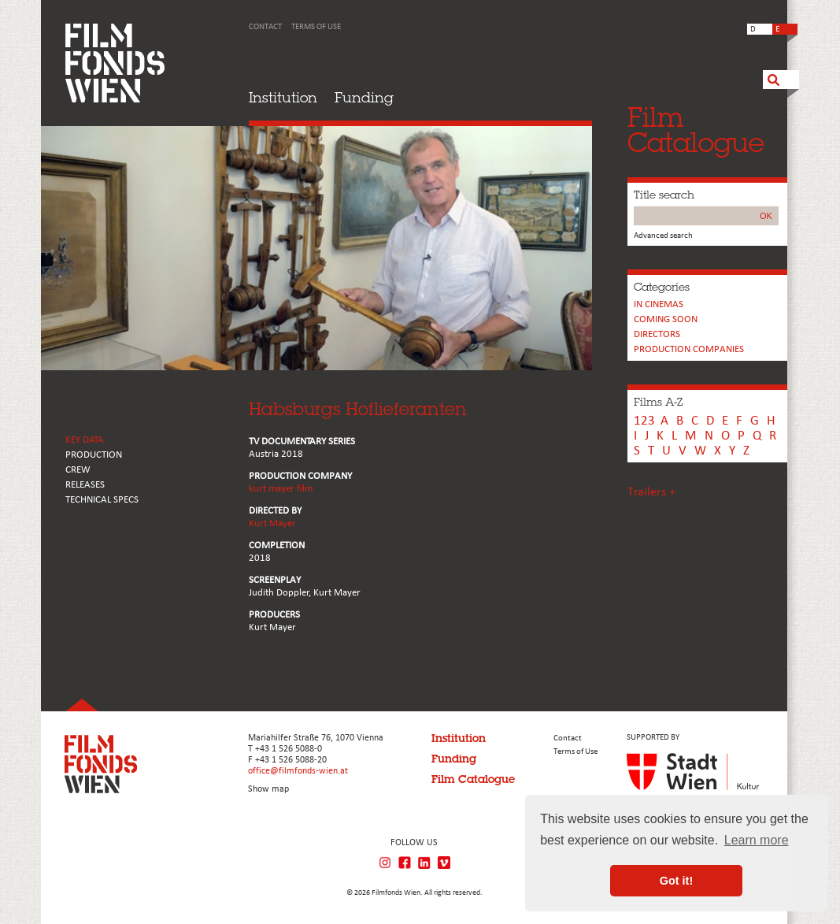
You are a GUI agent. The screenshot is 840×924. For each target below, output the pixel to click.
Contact (265, 27)
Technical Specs (102, 500)
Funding (364, 97)
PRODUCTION (93, 455)
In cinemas (658, 304)
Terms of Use (316, 27)
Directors (657, 334)
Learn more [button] (756, 840)
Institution (283, 97)
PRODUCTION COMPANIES (689, 349)
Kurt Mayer (272, 523)
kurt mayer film (281, 489)
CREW (78, 470)
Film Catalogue (473, 779)
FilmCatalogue (695, 129)
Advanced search (663, 236)
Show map (268, 789)
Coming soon (666, 319)
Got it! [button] (676, 880)
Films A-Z (658, 402)
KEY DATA (84, 440)
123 (644, 421)
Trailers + (651, 492)
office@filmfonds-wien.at (298, 771)
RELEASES (85, 485)
